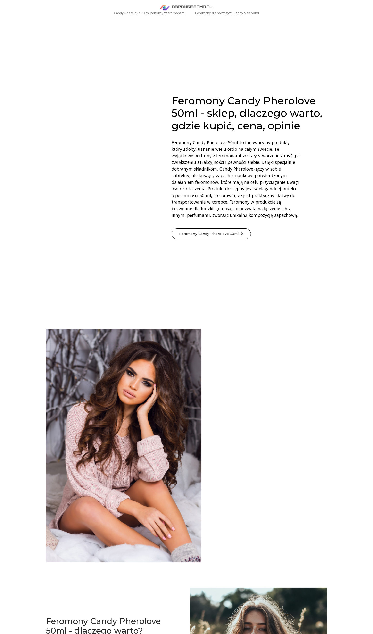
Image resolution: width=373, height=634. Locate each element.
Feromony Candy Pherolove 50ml (157, 549)
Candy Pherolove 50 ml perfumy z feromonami (149, 22)
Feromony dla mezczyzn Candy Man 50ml (227, 22)
